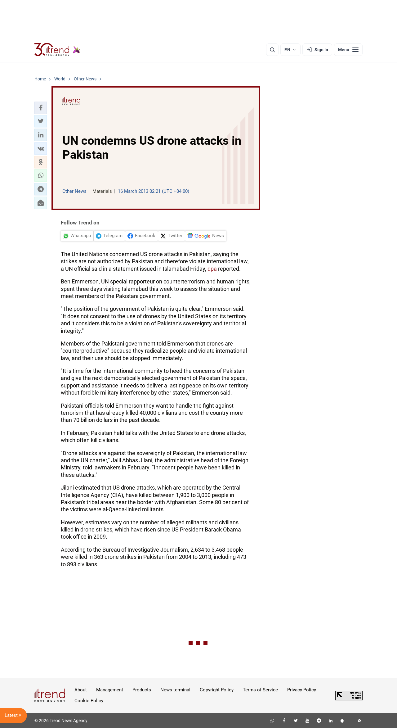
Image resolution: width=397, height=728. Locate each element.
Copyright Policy (217, 690)
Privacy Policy (301, 690)
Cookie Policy (88, 700)
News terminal (175, 690)
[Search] (272, 49)
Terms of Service (260, 690)
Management (109, 690)
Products (141, 690)
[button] (40, 108)
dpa (212, 268)
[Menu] (348, 49)
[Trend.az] (57, 50)
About (80, 690)
